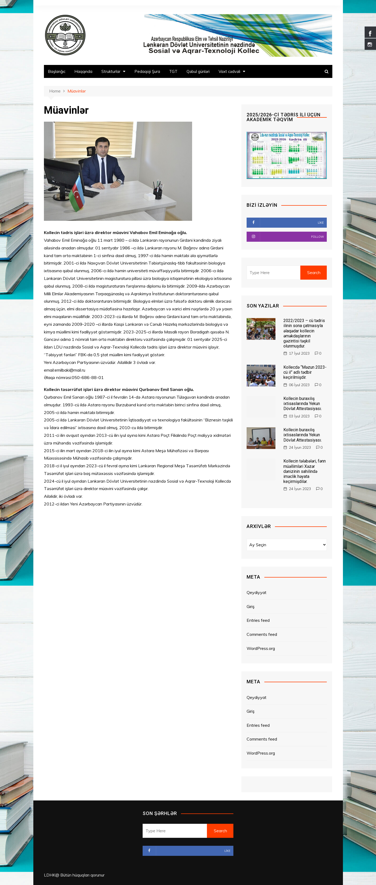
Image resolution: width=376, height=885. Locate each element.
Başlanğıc (56, 71)
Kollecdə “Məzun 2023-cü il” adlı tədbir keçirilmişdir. (305, 372)
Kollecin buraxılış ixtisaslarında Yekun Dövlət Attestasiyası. (302, 403)
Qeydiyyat (256, 592)
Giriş (251, 606)
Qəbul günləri (198, 71)
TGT (173, 71)
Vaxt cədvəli (229, 71)
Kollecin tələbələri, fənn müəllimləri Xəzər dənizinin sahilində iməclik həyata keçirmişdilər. (304, 471)
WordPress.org (261, 648)
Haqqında (83, 71)
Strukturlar (110, 71)
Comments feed (262, 634)
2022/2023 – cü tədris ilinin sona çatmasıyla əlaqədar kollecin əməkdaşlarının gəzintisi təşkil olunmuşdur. (304, 333)
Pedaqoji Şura (147, 71)
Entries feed (258, 620)
